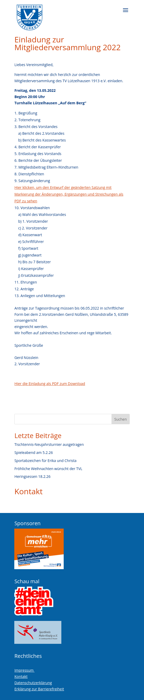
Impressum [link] (24, 670)
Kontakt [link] (28, 491)
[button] (125, 13)
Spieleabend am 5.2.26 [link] (33, 452)
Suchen (120, 419)
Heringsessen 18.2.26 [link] (32, 476)
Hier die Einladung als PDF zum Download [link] (49, 383)
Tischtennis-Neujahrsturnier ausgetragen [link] (49, 444)
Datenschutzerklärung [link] (33, 682)
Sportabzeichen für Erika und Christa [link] (45, 460)
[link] (29, 15)
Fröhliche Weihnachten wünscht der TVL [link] (48, 468)
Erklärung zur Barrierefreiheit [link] (39, 688)
